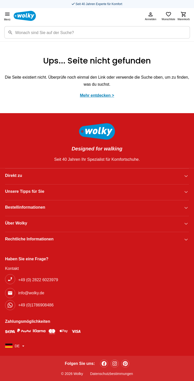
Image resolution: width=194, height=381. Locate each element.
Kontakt (12, 268)
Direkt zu (13, 175)
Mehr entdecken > (97, 95)
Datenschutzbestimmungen (111, 374)
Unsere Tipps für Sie (24, 191)
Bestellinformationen (25, 207)
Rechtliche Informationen (29, 239)
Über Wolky (16, 223)
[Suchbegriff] (102, 32)
